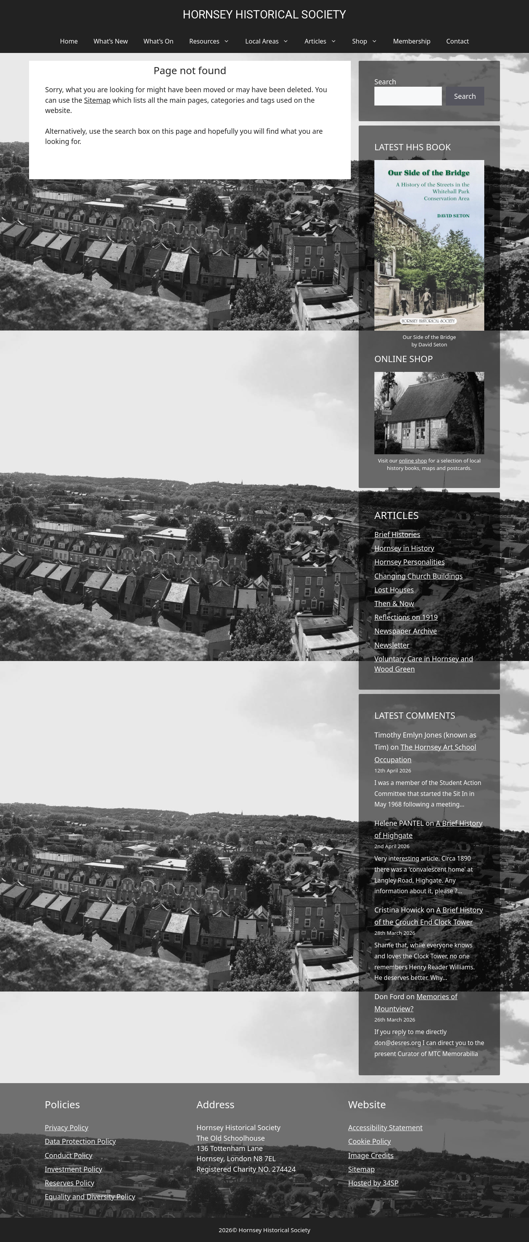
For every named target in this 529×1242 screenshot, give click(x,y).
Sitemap (97, 100)
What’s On (158, 41)
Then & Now (394, 603)
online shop (413, 460)
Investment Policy (73, 1169)
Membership (412, 41)
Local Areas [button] (271, 41)
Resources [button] (213, 41)
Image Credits (371, 1155)
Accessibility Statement (385, 1127)
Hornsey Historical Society (264, 14)
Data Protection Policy (80, 1141)
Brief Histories (397, 534)
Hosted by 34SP (373, 1182)
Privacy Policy (66, 1127)
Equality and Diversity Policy (90, 1196)
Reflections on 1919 (406, 617)
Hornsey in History (404, 548)
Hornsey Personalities (409, 561)
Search (385, 81)
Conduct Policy (69, 1155)
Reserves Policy (69, 1182)
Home (69, 41)
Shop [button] (368, 41)
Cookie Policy (369, 1141)
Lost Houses (394, 589)
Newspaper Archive (405, 631)
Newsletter (392, 645)
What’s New (110, 41)
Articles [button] (324, 41)
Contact (457, 41)
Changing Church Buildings (418, 576)
